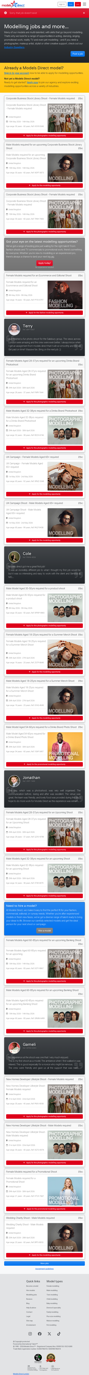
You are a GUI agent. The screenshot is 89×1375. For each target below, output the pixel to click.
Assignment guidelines (44, 1269)
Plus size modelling (53, 1316)
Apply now (32, 82)
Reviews (29, 1299)
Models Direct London (21, 1374)
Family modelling (52, 1312)
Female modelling (53, 1286)
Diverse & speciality (54, 1308)
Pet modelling (51, 1325)
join (77, 4)
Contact (29, 1312)
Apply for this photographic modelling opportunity (44, 135)
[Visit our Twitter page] (49, 1334)
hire (70, 4)
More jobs (44, 1263)
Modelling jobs (31, 1295)
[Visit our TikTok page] (58, 1334)
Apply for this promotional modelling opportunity (44, 764)
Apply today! (44, 263)
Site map (29, 1321)
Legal (28, 1316)
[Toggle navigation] (84, 4)
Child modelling (52, 1299)
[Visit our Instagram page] (30, 1334)
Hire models (30, 1290)
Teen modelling (52, 1295)
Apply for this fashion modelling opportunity (45, 313)
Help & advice (31, 1308)
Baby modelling (52, 1303)
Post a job (78, 53)
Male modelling (52, 1290)
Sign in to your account (16, 73)
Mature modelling (53, 1321)
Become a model (32, 1286)
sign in (62, 4)
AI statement (31, 1325)
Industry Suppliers (14, 47)
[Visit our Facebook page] (39, 1334)
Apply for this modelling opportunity (44, 185)
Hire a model (44, 930)
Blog (27, 1303)
